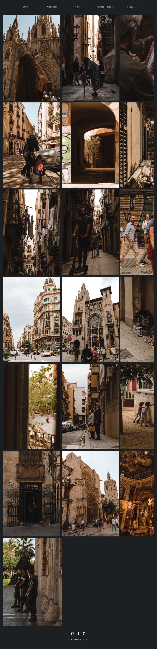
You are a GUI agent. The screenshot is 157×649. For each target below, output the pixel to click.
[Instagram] (73, 634)
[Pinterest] (84, 634)
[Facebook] (78, 634)
